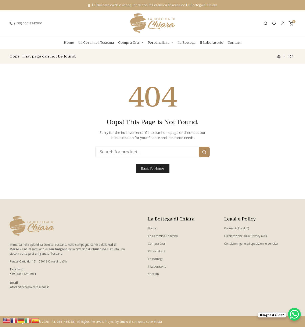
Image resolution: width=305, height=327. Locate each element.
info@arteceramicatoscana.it (29, 287)
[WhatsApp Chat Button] (294, 314)
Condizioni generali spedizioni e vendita (251, 243)
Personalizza (160, 42)
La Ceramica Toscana (96, 43)
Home (69, 43)
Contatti (234, 43)
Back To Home (152, 168)
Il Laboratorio (211, 43)
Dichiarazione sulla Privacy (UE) (245, 236)
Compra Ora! (130, 42)
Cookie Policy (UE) (236, 228)
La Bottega (186, 43)
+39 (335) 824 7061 (23, 274)
